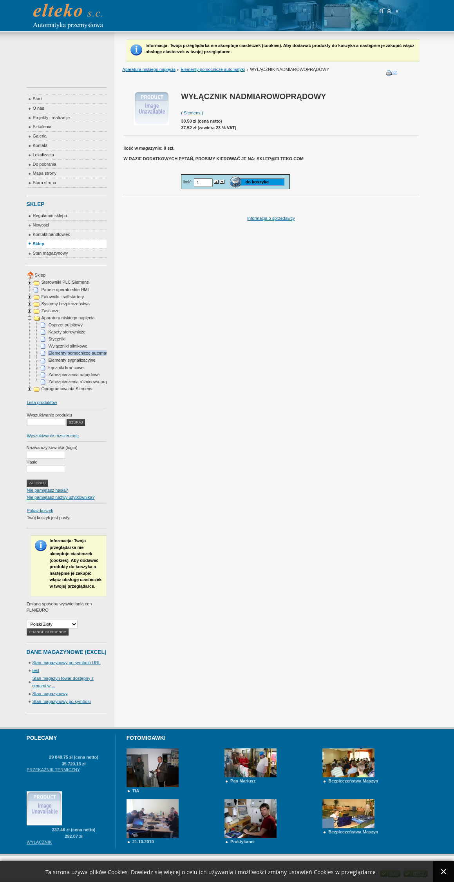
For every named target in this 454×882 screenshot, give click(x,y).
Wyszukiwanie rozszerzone (53, 435)
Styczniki (57, 339)
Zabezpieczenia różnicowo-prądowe (83, 381)
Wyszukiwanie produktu (49, 415)
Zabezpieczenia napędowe (74, 374)
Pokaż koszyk (40, 510)
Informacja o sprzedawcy (271, 218)
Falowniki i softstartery (63, 296)
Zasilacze (51, 310)
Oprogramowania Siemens (67, 388)
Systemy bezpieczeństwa (66, 303)
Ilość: (188, 181)
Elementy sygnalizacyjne (72, 360)
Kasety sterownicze (67, 332)
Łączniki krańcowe (66, 367)
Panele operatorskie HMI (65, 289)
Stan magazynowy (50, 693)
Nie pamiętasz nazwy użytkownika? (61, 497)
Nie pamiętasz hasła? (47, 490)
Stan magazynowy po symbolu (62, 701)
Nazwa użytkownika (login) (52, 447)
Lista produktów (42, 402)
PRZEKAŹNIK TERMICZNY (53, 777)
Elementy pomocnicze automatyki (213, 69)
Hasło (32, 462)
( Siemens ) (192, 112)
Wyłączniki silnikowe (68, 346)
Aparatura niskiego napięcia (148, 69)
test (36, 670)
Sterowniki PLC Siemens (65, 282)
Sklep (40, 275)
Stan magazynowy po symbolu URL (67, 662)
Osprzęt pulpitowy (66, 324)
